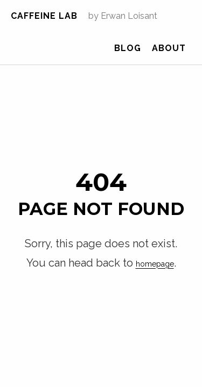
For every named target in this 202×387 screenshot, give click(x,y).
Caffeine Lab (44, 16)
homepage (139, 240)
